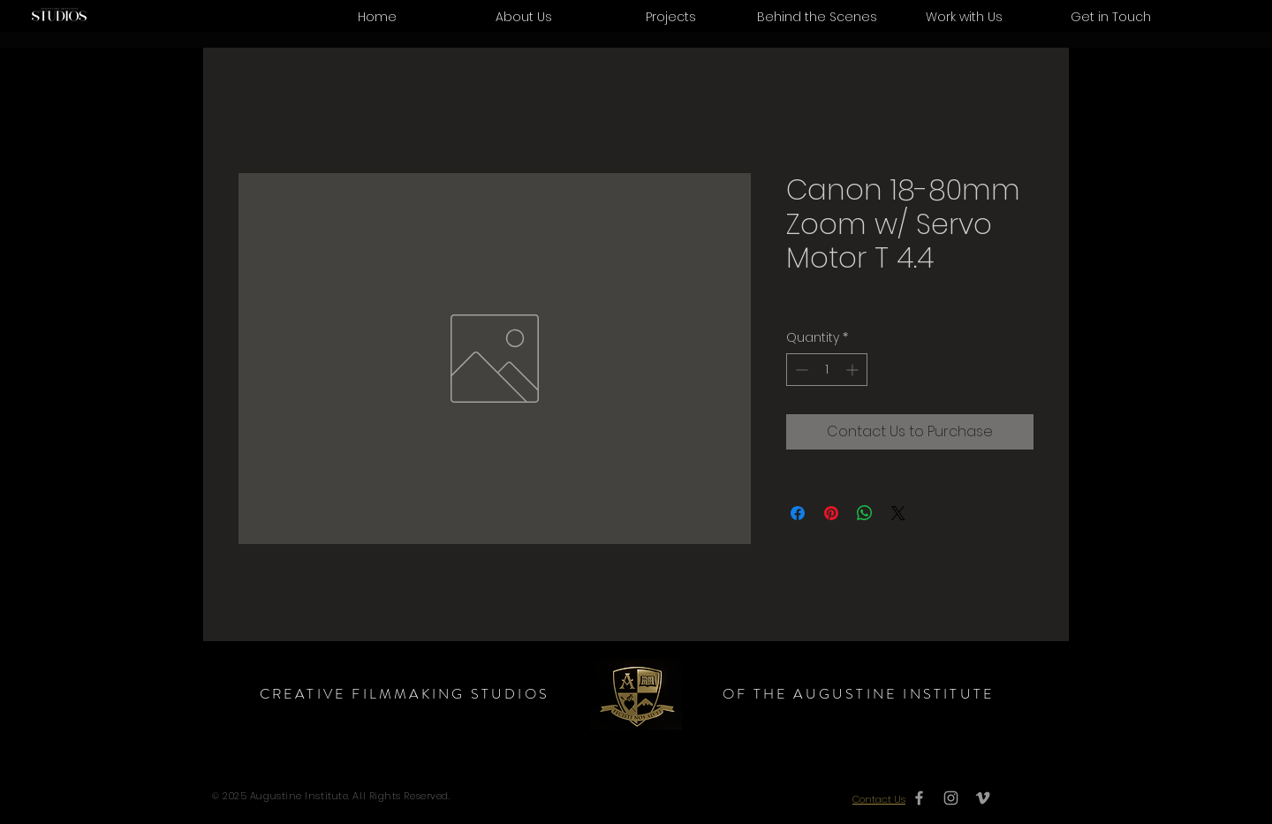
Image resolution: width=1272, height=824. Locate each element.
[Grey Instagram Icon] (951, 798)
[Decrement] (800, 369)
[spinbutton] (827, 369)
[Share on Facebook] (797, 513)
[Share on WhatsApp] (864, 513)
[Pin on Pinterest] (831, 513)
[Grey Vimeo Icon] (982, 798)
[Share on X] (898, 513)
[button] (963, 16)
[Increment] (854, 369)
